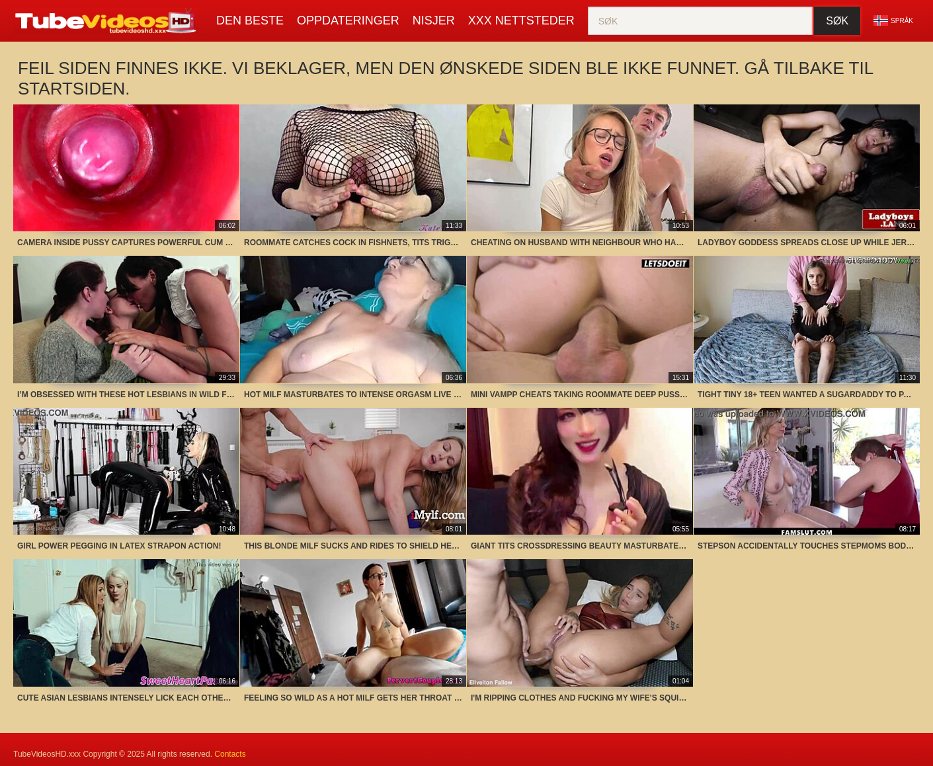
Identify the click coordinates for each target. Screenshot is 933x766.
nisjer (434, 20)
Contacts (229, 754)
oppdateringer (348, 20)
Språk (893, 20)
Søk (837, 20)
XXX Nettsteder (521, 20)
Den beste (250, 20)
